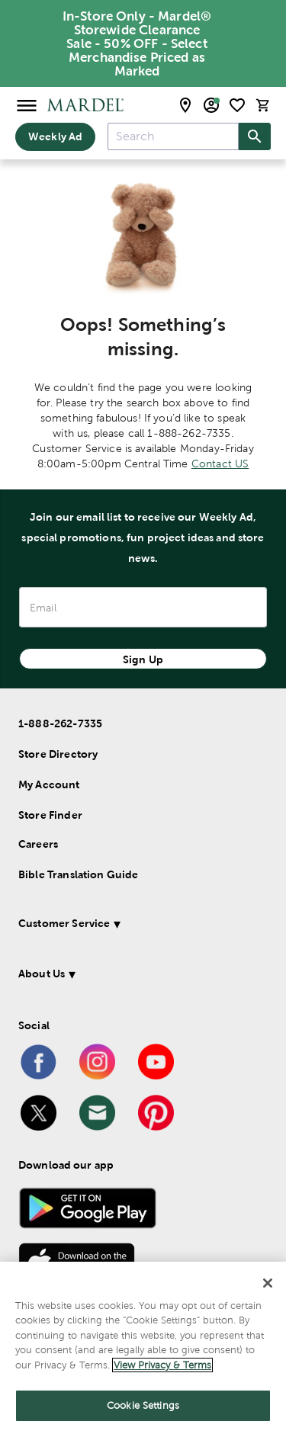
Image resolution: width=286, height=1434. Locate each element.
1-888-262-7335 (60, 723)
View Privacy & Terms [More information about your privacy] (162, 1365)
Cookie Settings (143, 1405)
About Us (41, 973)
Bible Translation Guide (78, 874)
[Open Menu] (26, 104)
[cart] (263, 104)
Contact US (220, 463)
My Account (49, 784)
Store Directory (58, 754)
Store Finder (50, 815)
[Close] (267, 1283)
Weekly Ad (55, 136)
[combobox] (173, 136)
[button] (140, 926)
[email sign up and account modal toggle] (211, 105)
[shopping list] (237, 105)
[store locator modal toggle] (185, 105)
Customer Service (64, 923)
